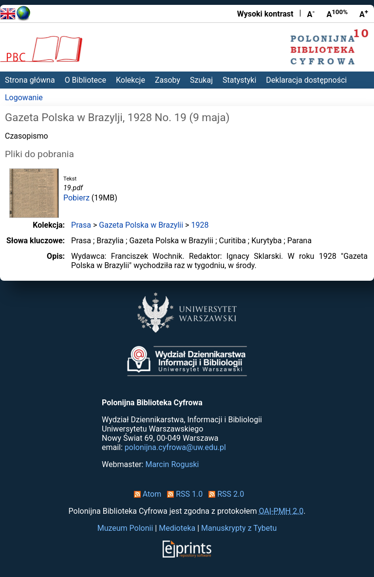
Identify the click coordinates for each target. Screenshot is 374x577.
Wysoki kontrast (265, 13)
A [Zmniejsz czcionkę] (311, 13)
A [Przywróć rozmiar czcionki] (337, 13)
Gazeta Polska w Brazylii (141, 225)
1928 (199, 225)
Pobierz (76, 197)
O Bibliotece (85, 80)
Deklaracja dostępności (306, 80)
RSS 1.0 (183, 494)
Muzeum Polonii (125, 528)
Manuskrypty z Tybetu (239, 528)
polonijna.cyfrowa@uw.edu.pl (175, 447)
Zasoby (167, 80)
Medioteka (177, 528)
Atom (146, 494)
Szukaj (201, 80)
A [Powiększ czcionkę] (363, 13)
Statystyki (239, 80)
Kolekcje (130, 80)
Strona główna (30, 80)
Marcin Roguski (172, 464)
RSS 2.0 (224, 494)
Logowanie (24, 97)
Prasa (81, 225)
